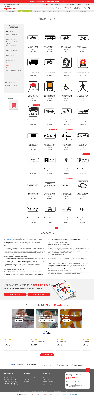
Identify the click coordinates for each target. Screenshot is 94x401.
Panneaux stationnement (11, 34)
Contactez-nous (46, 382)
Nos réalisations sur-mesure (10, 379)
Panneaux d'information (11, 57)
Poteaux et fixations (10, 60)
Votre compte (46, 376)
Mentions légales (65, 391)
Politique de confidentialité (37, 391)
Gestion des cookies (57, 391)
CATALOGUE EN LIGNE (38, 294)
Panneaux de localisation (11, 36)
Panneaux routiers (9, 31)
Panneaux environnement (11, 50)
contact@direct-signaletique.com (76, 381)
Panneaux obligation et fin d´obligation (14, 70)
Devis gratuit (19, 320)
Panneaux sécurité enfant (11, 48)
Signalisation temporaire (10, 74)
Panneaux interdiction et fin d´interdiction (12, 42)
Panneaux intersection (11, 45)
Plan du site (72, 391)
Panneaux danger (10, 67)
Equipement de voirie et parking (12, 79)
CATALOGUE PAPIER (15, 294)
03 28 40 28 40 (74, 377)
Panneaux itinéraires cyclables (12, 53)
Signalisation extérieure (14, 27)
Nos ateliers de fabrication (9, 377)
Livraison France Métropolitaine (30, 376)
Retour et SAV (26, 379)
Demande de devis (47, 379)
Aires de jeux (8, 90)
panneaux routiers (84, 272)
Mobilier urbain (8, 76)
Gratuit (67, 8)
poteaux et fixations (10, 239)
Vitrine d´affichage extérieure (11, 85)
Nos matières (26, 381)
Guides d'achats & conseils (48, 384)
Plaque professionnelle (10, 82)
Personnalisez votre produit (10, 381)
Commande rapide (47, 377)
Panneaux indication (10, 39)
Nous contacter (60, 8)
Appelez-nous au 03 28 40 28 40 (47, 320)
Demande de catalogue (48, 381)
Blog (67, 4)
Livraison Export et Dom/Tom (30, 377)
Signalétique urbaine (9, 88)
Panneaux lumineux (10, 55)
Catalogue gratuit (72, 4)
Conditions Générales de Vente (25, 391)
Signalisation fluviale (10, 62)
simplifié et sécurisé (78, 364)
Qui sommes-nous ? (8, 376)
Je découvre (67, 320)
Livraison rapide (79, 4)
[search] (20, 8)
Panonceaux (9, 65)
